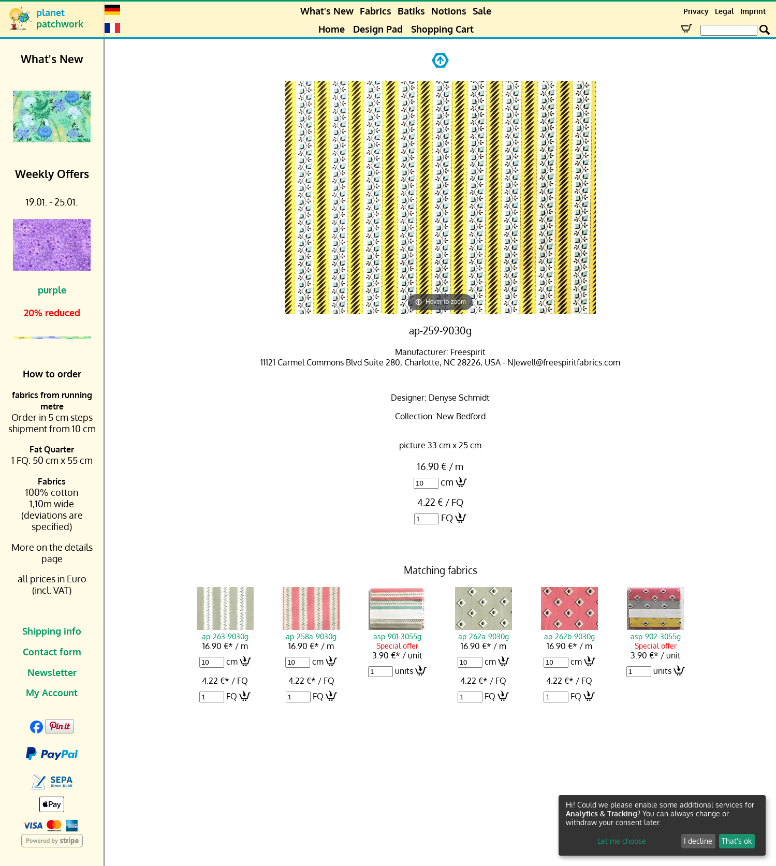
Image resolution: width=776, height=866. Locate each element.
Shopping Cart (442, 29)
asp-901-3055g (397, 631)
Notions (448, 11)
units (404, 671)
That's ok (737, 840)
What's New (327, 11)
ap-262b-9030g (569, 631)
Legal (724, 11)
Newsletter (52, 672)
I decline (698, 840)
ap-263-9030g (225, 631)
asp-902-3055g (655, 631)
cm (447, 482)
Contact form (52, 651)
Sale (482, 11)
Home (331, 29)
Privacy (696, 11)
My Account (52, 692)
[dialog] (662, 825)
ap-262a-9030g (483, 631)
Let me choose (621, 840)
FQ (447, 517)
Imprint (753, 11)
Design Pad (378, 29)
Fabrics (375, 11)
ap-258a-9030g (311, 631)
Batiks (411, 11)
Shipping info (51, 631)
